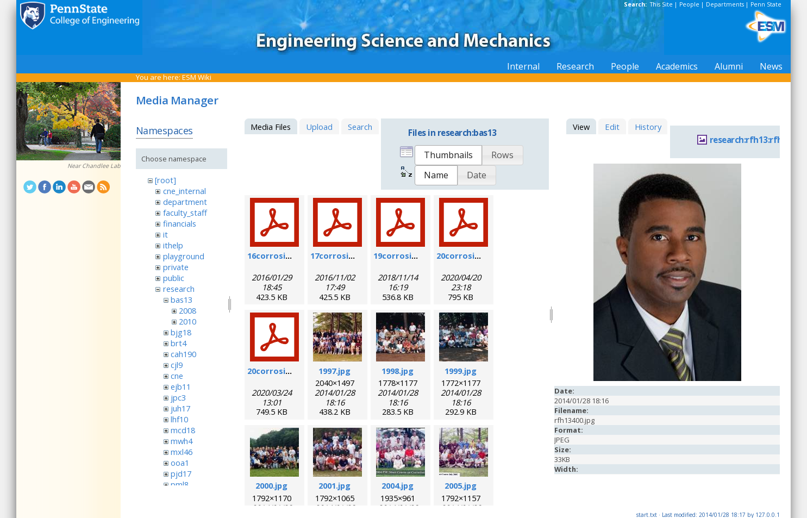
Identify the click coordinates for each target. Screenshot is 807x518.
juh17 (180, 408)
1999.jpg (461, 370)
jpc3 (178, 397)
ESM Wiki (196, 77)
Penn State (765, 4)
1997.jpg (334, 370)
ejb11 (181, 386)
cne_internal (184, 190)
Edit (612, 126)
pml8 (180, 484)
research (179, 288)
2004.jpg (397, 485)
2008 (187, 310)
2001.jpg (334, 485)
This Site (661, 4)
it (165, 234)
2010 (187, 321)
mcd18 (183, 430)
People (689, 4)
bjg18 (181, 332)
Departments (725, 4)
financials (179, 223)
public (173, 277)
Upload (319, 126)
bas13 (181, 299)
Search (360, 126)
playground (183, 256)
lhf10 (179, 419)
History (648, 126)
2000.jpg (271, 485)
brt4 (178, 343)
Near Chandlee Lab (94, 166)
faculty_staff (185, 212)
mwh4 (181, 440)
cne (177, 375)
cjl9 (177, 364)
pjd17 (181, 473)
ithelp (173, 245)
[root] (165, 179)
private (176, 266)
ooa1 (180, 462)
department (185, 201)
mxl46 (181, 451)
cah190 (183, 353)
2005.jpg (461, 485)
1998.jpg (397, 370)
